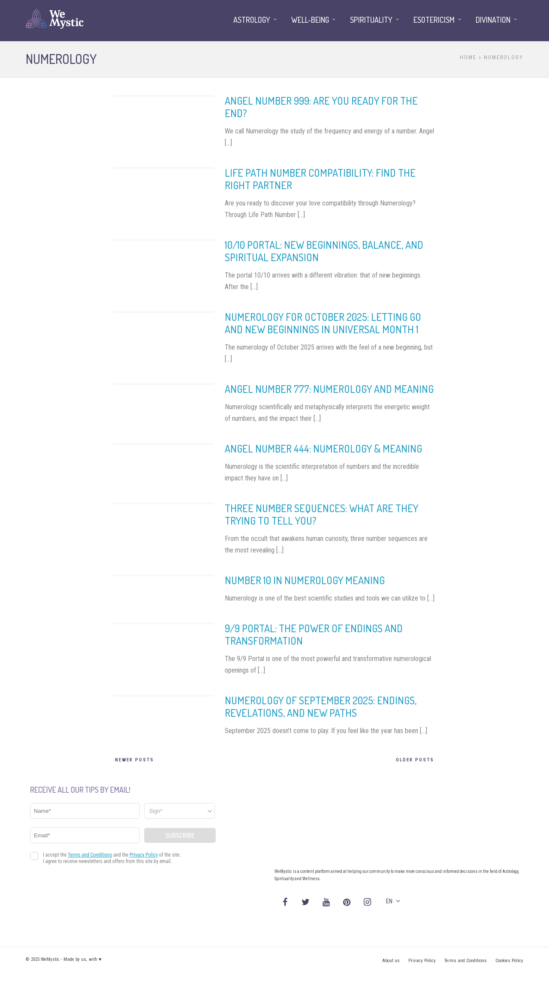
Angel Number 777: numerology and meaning (329, 388)
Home (468, 57)
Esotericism (434, 19)
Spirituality (371, 19)
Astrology (251, 19)
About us (391, 960)
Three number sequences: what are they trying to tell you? (321, 514)
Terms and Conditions (465, 960)
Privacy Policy (422, 960)
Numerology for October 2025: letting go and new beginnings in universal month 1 (323, 323)
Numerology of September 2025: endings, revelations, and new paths (320, 706)
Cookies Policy (509, 960)
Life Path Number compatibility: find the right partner (320, 179)
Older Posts (415, 760)
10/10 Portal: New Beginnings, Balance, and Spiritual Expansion (324, 251)
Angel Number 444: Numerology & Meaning (323, 448)
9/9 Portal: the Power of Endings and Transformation (314, 634)
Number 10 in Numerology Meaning (305, 580)
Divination (493, 19)
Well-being (310, 19)
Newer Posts (134, 760)
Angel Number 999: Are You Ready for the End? (321, 107)
